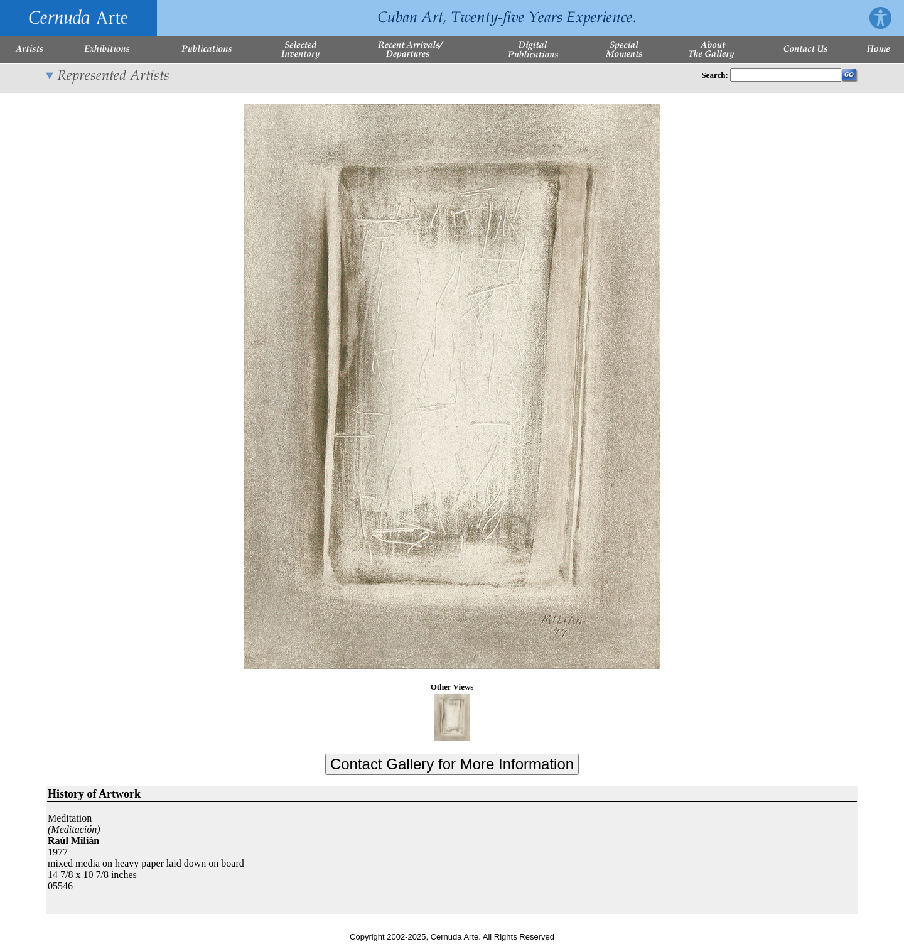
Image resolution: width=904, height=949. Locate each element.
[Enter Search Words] (785, 75)
